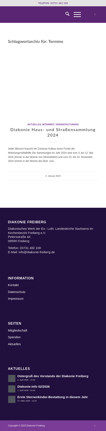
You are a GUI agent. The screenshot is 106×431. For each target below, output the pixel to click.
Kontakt (13, 285)
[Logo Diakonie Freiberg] (44, 14)
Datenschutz (16, 292)
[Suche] (65, 14)
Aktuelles (34, 124)
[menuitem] (65, 14)
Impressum (16, 298)
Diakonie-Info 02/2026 (33, 386)
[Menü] (75, 14)
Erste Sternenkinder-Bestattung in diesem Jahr (52, 397)
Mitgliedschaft (17, 330)
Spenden (14, 337)
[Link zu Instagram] (95, 14)
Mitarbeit (48, 124)
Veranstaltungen (67, 124)
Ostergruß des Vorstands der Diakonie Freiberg (52, 376)
